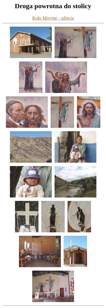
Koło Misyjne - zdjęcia (53, 18)
